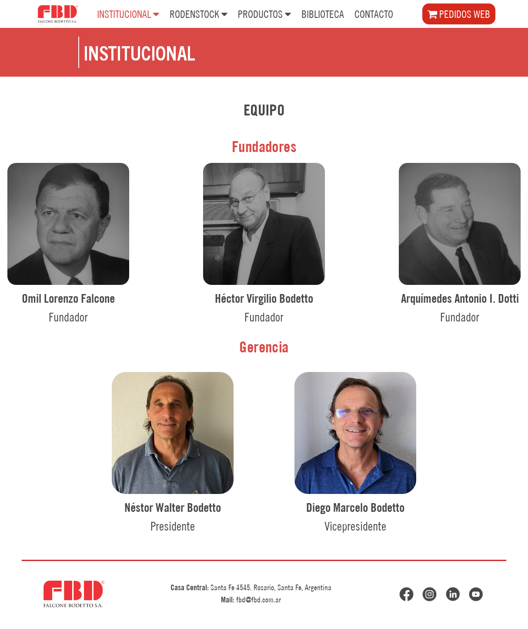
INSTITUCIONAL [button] (128, 13)
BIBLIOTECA (322, 14)
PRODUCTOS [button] (264, 13)
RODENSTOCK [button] (198, 13)
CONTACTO (373, 14)
